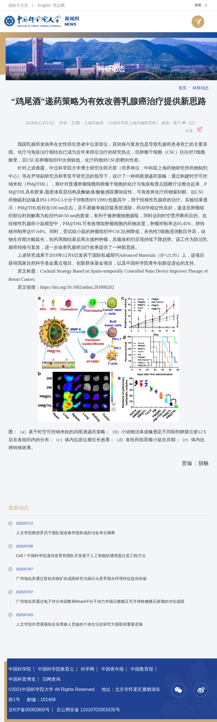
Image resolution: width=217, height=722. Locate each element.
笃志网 (59, 5)
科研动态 (111, 69)
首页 (182, 88)
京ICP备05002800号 (29, 709)
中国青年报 (112, 669)
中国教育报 (142, 669)
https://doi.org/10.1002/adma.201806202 (77, 287)
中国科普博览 (22, 679)
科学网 (87, 669)
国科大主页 (18, 5)
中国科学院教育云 (56, 669)
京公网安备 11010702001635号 (88, 709)
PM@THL (36, 184)
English (44, 5)
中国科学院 (19, 669)
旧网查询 (51, 679)
